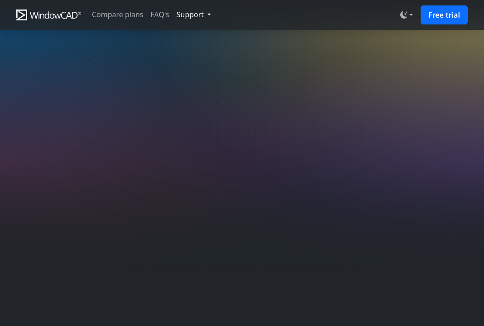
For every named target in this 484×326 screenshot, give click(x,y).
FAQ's (160, 14)
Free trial (444, 15)
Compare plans (118, 14)
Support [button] (191, 14)
